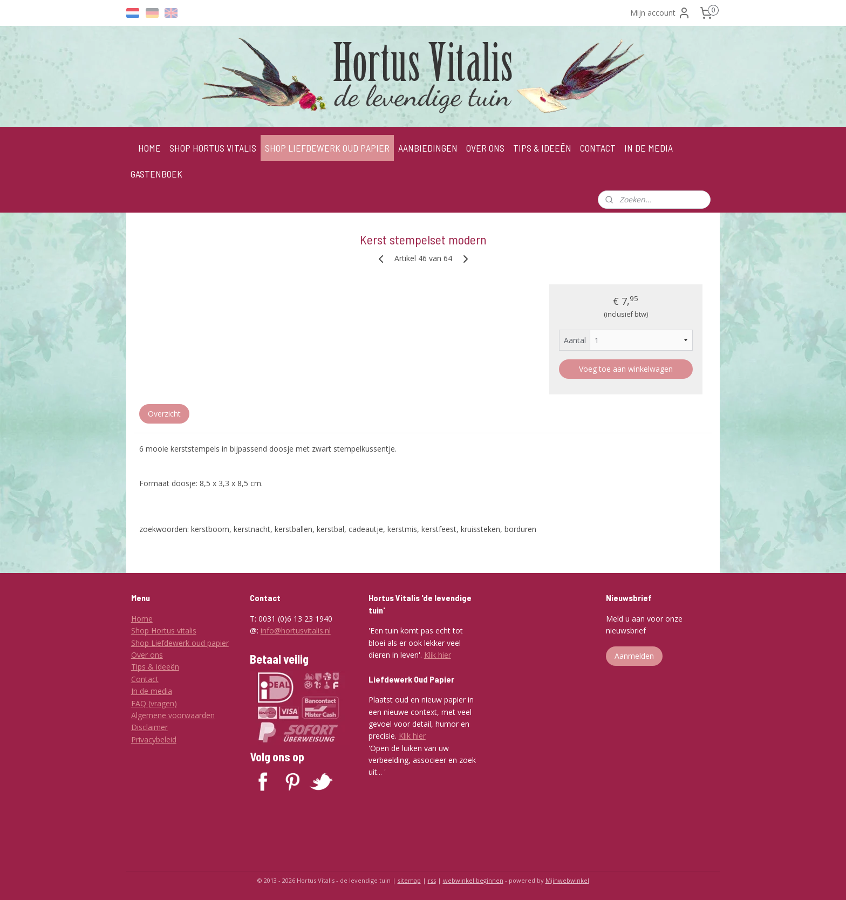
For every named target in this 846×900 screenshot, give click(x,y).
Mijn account (660, 12)
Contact (145, 679)
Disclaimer (149, 727)
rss (432, 880)
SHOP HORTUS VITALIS (212, 148)
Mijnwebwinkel (567, 880)
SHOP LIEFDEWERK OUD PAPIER (327, 148)
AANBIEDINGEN (428, 148)
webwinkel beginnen (473, 880)
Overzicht (164, 413)
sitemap (409, 880)
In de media (151, 691)
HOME (149, 148)
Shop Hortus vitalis (163, 630)
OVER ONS (485, 148)
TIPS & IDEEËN (542, 148)
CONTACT (598, 148)
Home (142, 618)
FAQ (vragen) (154, 703)
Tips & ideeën (155, 667)
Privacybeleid (153, 739)
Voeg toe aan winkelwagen (626, 369)
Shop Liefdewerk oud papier (180, 643)
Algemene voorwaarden (173, 715)
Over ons (147, 655)
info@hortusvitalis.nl (296, 630)
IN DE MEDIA (648, 148)
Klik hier (437, 655)
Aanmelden (634, 656)
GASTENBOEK (156, 174)
